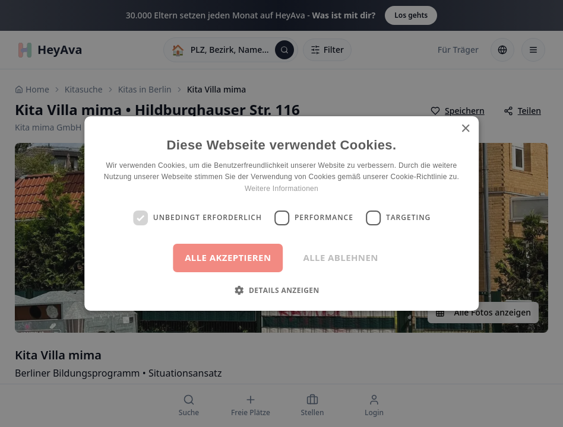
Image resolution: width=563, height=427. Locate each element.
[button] (281, 290)
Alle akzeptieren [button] (228, 257)
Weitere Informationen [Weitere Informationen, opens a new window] (281, 188)
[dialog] (281, 213)
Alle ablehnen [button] (340, 257)
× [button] (465, 129)
